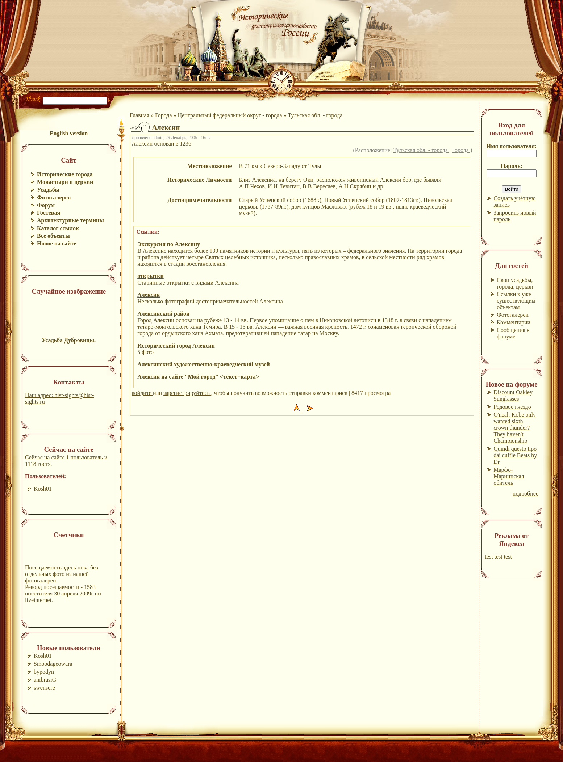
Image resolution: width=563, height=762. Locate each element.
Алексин (148, 295)
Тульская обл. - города (315, 115)
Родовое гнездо (512, 407)
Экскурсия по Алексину (168, 244)
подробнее (525, 494)
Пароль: (511, 166)
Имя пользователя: (512, 146)
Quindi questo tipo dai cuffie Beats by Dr (515, 455)
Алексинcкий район (163, 314)
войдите (142, 393)
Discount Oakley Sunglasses (513, 395)
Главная (140, 115)
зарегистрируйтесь (187, 393)
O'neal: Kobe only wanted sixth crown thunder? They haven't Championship (514, 428)
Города (164, 115)
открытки (150, 276)
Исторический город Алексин (176, 345)
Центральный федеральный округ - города (231, 115)
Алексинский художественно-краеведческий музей (203, 364)
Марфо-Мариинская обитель (508, 476)
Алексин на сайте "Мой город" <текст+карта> (198, 377)
